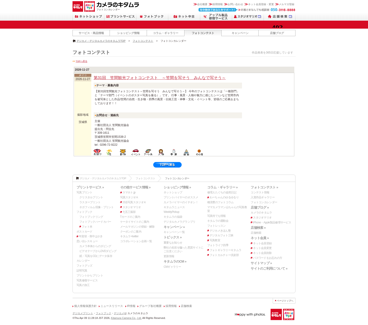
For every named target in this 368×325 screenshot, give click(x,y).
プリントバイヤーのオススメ (181, 197)
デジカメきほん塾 (220, 230)
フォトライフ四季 (217, 245)
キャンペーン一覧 (174, 232)
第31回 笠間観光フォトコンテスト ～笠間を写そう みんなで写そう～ (160, 78)
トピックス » (173, 237)
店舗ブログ (277, 33)
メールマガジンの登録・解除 (137, 226)
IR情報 (131, 306)
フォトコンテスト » (264, 187)
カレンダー (83, 260)
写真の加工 (83, 285)
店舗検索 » (258, 227)
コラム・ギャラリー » (222, 187)
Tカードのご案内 (130, 216)
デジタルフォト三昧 (222, 235)
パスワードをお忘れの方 (267, 258)
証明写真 (82, 270)
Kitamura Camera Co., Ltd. (126, 318)
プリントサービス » (90, 187)
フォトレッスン (216, 225)
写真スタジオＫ (129, 197)
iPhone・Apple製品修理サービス (272, 222)
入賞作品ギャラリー (263, 197)
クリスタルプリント (91, 197)
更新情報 (169, 256)
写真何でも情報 (216, 216)
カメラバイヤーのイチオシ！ (181, 202)
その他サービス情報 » (135, 187)
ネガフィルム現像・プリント (96, 207)
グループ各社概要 (150, 306)
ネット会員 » (260, 238)
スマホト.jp (129, 192)
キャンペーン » (174, 227)
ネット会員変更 (262, 248)
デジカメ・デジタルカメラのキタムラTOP (101, 40)
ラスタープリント (89, 202)
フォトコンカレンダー (264, 202)
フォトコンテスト (203, 33)
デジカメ (119, 313)
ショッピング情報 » (177, 187)
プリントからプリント (90, 275)
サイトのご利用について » (269, 268)
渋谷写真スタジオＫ (134, 202)
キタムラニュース (174, 207)
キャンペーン (240, 33)
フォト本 (87, 226)
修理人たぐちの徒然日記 (221, 192)
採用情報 (217, 4)
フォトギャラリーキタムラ (225, 250)
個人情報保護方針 (85, 306)
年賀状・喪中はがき (91, 236)
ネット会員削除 (262, 253)
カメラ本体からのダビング (95, 246)
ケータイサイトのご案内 (134, 221)
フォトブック (84, 212)
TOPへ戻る (82, 61)
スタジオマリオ (132, 207)
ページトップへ (285, 300)
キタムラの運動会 (217, 220)
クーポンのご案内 (130, 231)
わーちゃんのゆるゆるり (224, 197)
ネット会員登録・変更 (261, 4)
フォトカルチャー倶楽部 (224, 255)
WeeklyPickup (171, 212)
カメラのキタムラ (261, 212)
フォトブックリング (91, 216)
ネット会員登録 (262, 243)
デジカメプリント (83, 313)
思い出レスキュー (87, 241)
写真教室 (215, 240)
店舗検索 (256, 232)
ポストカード (84, 231)
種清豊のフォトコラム (220, 202)
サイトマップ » (261, 263)
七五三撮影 (129, 212)
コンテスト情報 (260, 192)
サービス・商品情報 (91, 33)
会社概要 (202, 4)
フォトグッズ (84, 265)
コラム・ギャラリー (165, 33)
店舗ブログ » (260, 207)
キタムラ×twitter (129, 236)
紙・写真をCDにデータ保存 (95, 256)
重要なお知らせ (173, 242)
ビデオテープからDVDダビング (98, 251)
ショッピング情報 (128, 33)
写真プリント (84, 192)
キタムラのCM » (175, 261)
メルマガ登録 (286, 4)
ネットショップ (173, 192)
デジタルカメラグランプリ (179, 221)
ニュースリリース (111, 306)
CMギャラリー (172, 266)
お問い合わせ (235, 4)
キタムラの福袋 (173, 216)
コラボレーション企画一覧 (136, 241)
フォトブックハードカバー (95, 221)
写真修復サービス (87, 280)
